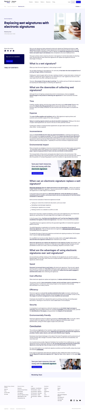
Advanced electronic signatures (71, 229)
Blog (5, 6)
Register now (9, 61)
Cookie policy (12, 408)
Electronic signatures (35, 187)
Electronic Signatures (12, 6)
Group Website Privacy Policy (20, 408)
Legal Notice (6, 408)
